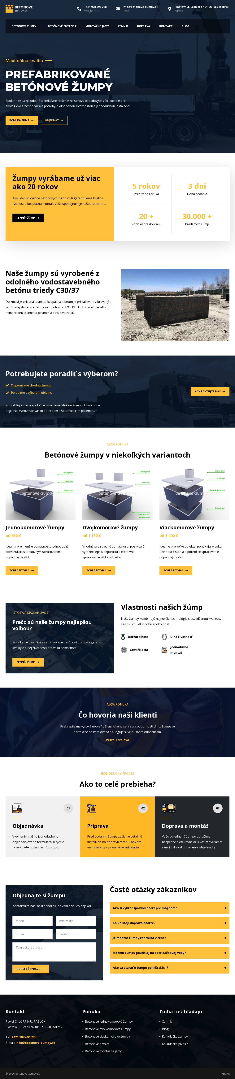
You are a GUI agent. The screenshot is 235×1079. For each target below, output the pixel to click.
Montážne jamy (97, 26)
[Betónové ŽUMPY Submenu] (37, 26)
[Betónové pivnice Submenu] (75, 26)
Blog (185, 26)
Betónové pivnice (61, 26)
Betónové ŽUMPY (24, 26)
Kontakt (166, 26)
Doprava (143, 26)
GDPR (226, 1073)
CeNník (123, 26)
